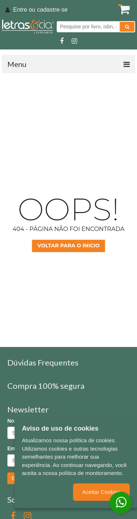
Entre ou (24, 10)
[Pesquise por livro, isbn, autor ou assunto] (88, 26)
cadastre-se (52, 10)
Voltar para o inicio (68, 245)
